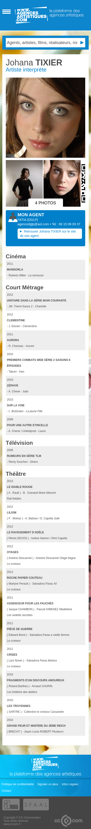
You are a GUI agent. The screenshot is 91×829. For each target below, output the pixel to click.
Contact (7, 790)
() (32, 220)
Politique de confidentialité (18, 784)
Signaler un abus (48, 784)
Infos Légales (70, 784)
